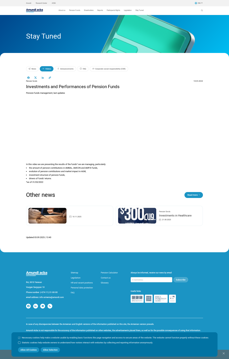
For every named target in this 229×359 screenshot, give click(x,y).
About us (62, 10)
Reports (100, 10)
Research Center (41, 3)
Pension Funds (74, 10)
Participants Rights (113, 10)
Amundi (28, 3)
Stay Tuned (139, 10)
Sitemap (74, 273)
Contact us (106, 278)
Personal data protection (82, 288)
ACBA (54, 3)
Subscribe (180, 279)
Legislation (128, 10)
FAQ (72, 293)
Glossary (105, 283)
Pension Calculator (109, 273)
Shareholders (89, 10)
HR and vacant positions (82, 283)
